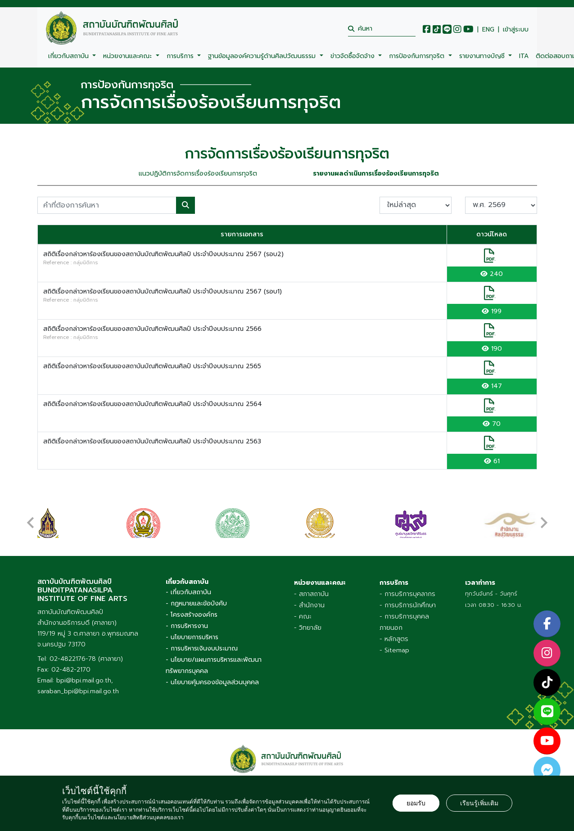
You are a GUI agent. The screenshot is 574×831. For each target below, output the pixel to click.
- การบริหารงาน (187, 626)
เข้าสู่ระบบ (516, 30)
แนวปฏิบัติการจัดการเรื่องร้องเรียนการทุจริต (198, 173)
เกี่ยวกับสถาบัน (69, 56)
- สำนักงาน (309, 605)
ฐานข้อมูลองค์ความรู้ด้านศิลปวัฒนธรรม (263, 56)
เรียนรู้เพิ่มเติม (479, 803)
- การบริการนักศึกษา (408, 605)
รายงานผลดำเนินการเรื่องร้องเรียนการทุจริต (376, 173)
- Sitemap (394, 650)
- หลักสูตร (394, 639)
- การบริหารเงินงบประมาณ (202, 648)
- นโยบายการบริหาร (192, 637)
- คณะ (303, 616)
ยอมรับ (416, 803)
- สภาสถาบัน (311, 594)
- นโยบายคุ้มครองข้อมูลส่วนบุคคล (212, 682)
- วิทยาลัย (307, 627)
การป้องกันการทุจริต (418, 56)
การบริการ (181, 56)
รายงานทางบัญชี (483, 56)
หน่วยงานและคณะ (128, 56)
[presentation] (30, 518)
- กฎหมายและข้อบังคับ (196, 603)
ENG (488, 30)
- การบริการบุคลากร (407, 594)
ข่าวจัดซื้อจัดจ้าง (353, 56)
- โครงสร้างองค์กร (191, 614)
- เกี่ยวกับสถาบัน (188, 592)
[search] (382, 28)
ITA (524, 56)
